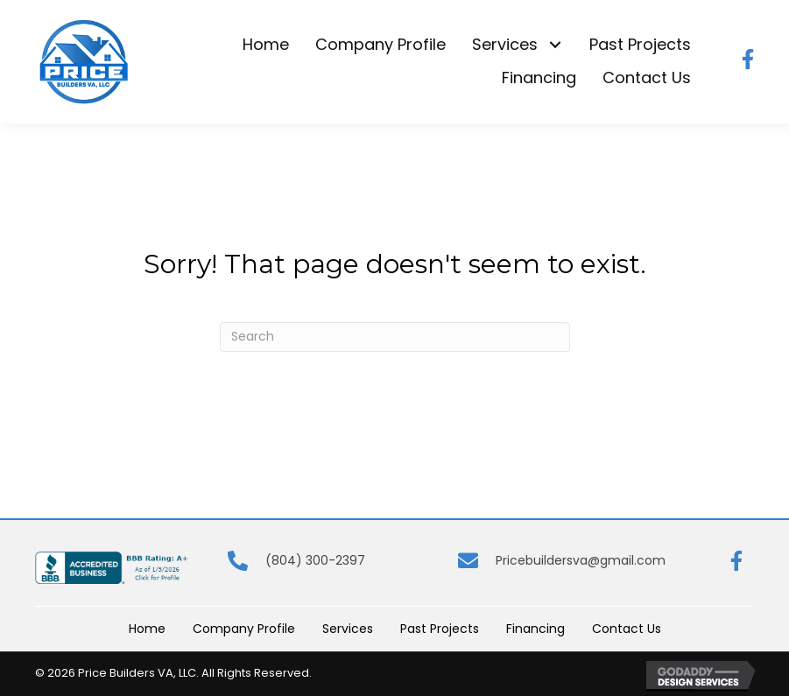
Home (147, 628)
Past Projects (439, 628)
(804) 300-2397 (315, 560)
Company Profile (244, 628)
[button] (554, 45)
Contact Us (626, 628)
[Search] (395, 337)
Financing (535, 628)
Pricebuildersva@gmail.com (581, 560)
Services (347, 628)
